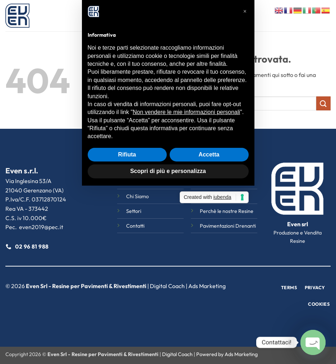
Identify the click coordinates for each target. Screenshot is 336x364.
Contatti (232, 16)
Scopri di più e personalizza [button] (168, 260)
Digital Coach (167, 286)
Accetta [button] (209, 244)
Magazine (200, 16)
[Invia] (323, 103)
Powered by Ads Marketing (227, 354)
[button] (245, 100)
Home (117, 16)
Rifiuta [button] (127, 244)
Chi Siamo (143, 16)
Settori (171, 16)
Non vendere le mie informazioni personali (186, 201)
